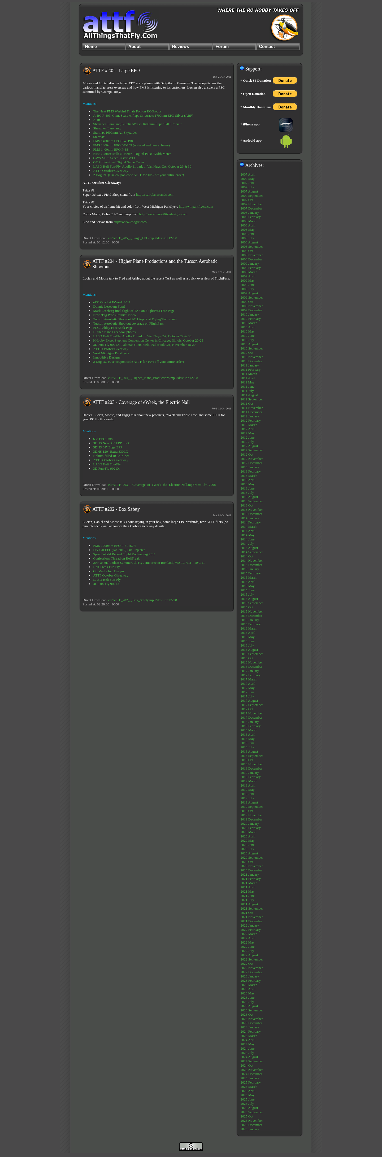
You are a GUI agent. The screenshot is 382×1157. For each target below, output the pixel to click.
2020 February (251, 828)
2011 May (248, 382)
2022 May (248, 942)
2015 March (249, 577)
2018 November (252, 764)
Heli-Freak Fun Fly (106, 567)
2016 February (251, 624)
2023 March (249, 985)
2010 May (248, 331)
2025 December (252, 1125)
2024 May (248, 1044)
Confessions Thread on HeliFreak (116, 558)
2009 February (251, 268)
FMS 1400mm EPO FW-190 (113, 141)
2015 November (252, 611)
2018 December (252, 768)
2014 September (252, 552)
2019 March (249, 781)
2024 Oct (247, 1065)
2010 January (250, 314)
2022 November (252, 968)
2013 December (252, 514)
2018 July (247, 747)
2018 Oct (247, 760)
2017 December (252, 717)
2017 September (252, 705)
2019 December (252, 819)
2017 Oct (247, 709)
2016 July (247, 645)
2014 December (252, 565)
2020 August (249, 853)
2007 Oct (247, 200)
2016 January (250, 620)
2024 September (252, 1061)
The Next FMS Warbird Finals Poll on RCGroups (127, 111)
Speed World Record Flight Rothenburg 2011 (124, 554)
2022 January (250, 925)
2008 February (251, 217)
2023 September (252, 1010)
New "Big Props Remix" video (114, 315)
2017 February (251, 675)
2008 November (252, 255)
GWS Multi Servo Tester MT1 (114, 158)
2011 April (248, 378)
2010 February (251, 319)
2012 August (249, 446)
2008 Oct (247, 251)
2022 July (247, 951)
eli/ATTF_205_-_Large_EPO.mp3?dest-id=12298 (142, 238)
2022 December (252, 972)
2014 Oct (247, 556)
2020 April (248, 836)
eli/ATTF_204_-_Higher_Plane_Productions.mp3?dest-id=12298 (153, 378)
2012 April (248, 429)
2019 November (252, 815)
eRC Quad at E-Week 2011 (112, 302)
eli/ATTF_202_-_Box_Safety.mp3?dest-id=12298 (142, 600)
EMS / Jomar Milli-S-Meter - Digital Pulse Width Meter (132, 154)
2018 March (249, 730)
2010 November (252, 357)
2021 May (248, 891)
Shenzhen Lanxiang (106, 128)
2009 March (249, 272)
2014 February (251, 522)
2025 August (249, 1108)
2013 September (252, 501)
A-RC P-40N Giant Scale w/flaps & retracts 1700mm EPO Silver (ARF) (143, 115)
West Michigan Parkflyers (111, 353)
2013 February (251, 471)
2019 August (249, 802)
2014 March (249, 527)
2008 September (252, 246)
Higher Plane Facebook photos (114, 332)
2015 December (252, 616)
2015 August (249, 599)
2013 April (248, 480)
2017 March (249, 679)
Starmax (99, 137)
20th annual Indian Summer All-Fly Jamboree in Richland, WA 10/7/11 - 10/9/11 (149, 563)
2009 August (249, 293)
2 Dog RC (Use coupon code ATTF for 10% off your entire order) (138, 175)
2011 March (249, 374)
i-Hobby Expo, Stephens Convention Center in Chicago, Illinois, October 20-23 (148, 340)
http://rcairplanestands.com (154, 195)
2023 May (248, 993)
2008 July (247, 238)
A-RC (97, 120)
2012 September (252, 450)
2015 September (252, 603)
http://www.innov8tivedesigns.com (163, 214)
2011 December (251, 412)
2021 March (249, 883)
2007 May (248, 179)
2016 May (248, 637)
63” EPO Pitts (102, 439)
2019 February (251, 777)
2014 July (247, 543)
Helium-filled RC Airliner (111, 456)
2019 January (250, 773)
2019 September (252, 807)
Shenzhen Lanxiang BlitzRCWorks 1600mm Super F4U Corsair (137, 124)
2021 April (248, 887)
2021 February (251, 879)
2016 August (249, 650)
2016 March (249, 628)
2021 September (252, 908)
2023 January (250, 976)
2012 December (252, 463)
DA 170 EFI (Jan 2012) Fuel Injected (119, 550)
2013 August (249, 497)
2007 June (248, 183)
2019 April (248, 785)
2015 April (248, 582)
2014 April (248, 531)
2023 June (248, 997)
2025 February (251, 1082)
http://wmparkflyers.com (196, 206)
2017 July (247, 696)
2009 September (252, 297)
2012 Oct (247, 454)
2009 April (248, 276)
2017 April (248, 684)
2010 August (249, 344)
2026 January (250, 1129)
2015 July (247, 594)
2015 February (251, 573)
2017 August (249, 700)
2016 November (252, 662)
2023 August (249, 1006)
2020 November (252, 866)
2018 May (248, 739)
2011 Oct (247, 403)
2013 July (247, 493)
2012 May (248, 433)
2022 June (248, 947)
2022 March (249, 934)
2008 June (248, 234)
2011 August (249, 395)
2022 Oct (247, 964)
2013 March (249, 476)
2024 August (249, 1057)
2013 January (250, 467)
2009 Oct (247, 302)
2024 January (250, 1027)
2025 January (250, 1078)
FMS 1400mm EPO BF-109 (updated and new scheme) (131, 145)
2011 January (250, 365)
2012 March (249, 425)
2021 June (248, 896)
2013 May (248, 484)
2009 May (248, 280)
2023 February (251, 981)
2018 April (248, 734)
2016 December (252, 667)
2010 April (248, 327)
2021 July (247, 900)
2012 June (248, 437)
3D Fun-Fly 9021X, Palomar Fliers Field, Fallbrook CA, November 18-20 (144, 345)
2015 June (248, 590)
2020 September (252, 857)
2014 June (248, 539)
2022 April (248, 938)
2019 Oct (247, 811)
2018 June (248, 743)
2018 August (249, 751)
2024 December (252, 1074)
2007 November (252, 204)
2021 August (249, 904)
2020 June (248, 845)
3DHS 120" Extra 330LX (110, 451)
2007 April (248, 174)
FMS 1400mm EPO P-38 (110, 149)
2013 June (248, 488)
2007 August (249, 191)
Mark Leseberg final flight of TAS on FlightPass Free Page (133, 311)
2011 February (251, 370)
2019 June (248, 794)
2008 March (249, 221)
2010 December (252, 361)
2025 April (248, 1091)
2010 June (248, 336)
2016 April (248, 633)
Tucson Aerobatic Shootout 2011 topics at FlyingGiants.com (134, 319)
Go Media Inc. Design (108, 571)
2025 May (248, 1095)
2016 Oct (247, 658)
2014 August (249, 548)
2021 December (252, 921)
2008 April (248, 225)
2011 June (248, 386)
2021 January (250, 874)
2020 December (252, 870)
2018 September (252, 756)
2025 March (249, 1087)
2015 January (250, 569)
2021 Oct (247, 913)
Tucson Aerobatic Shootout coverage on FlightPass (128, 323)
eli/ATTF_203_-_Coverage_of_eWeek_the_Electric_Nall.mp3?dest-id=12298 (162, 485)
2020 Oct (247, 862)
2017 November (252, 713)
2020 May (248, 840)
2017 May (248, 688)
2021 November (252, 917)
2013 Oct (247, 505)
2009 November (252, 306)
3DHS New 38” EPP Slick (111, 443)
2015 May (248, 586)
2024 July (247, 1053)
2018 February (251, 726)
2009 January (250, 263)
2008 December (252, 259)
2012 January (250, 416)
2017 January (250, 671)
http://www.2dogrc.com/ (130, 222)
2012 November (252, 459)
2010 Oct (247, 353)
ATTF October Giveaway (110, 171)
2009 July (247, 289)
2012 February (251, 420)
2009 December (252, 310)
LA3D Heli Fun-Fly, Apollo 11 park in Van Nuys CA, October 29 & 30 (142, 166)
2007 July (247, 187)
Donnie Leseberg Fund (109, 306)
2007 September (252, 196)
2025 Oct (247, 1116)
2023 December (252, 1023)
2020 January (250, 824)
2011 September (252, 399)
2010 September (252, 348)
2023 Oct (247, 1014)
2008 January (250, 213)
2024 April (248, 1040)
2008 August (249, 242)
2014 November (252, 560)
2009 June (248, 285)
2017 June (248, 692)
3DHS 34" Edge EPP (107, 447)
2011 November (252, 408)
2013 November (252, 510)
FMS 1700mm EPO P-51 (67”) (114, 546)
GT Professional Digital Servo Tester (118, 162)
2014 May (248, 535)
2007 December (252, 208)
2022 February (251, 930)
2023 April (248, 989)
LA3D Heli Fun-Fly (107, 464)
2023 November (252, 1019)
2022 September (252, 959)
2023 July (247, 1002)
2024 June (248, 1048)
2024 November (252, 1070)
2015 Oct (247, 607)
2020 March (249, 832)
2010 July (247, 340)
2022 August (249, 955)
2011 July (247, 391)
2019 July (247, 798)
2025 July (247, 1104)
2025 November (252, 1121)
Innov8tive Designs (106, 357)
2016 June (248, 641)
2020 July (247, 849)
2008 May (248, 230)
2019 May (248, 790)
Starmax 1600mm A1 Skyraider (115, 132)
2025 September (252, 1112)
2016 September (252, 654)
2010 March (249, 323)
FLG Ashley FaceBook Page (112, 328)
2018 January (250, 722)
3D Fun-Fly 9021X (106, 468)
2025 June (248, 1099)
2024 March (249, 1036)
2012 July (247, 442)
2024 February (251, 1031)
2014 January (250, 518)
